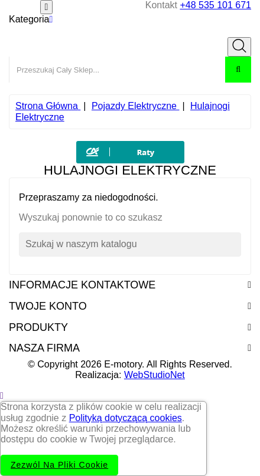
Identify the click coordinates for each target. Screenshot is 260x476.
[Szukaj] (130, 244)
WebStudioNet (154, 375)
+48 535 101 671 (215, 5)
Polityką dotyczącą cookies (125, 418)
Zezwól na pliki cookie (59, 465)
